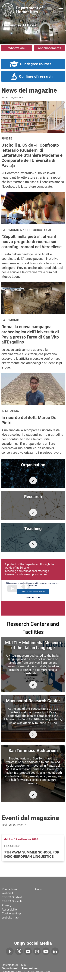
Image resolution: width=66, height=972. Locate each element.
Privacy (6, 905)
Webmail (7, 893)
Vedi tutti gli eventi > (13, 824)
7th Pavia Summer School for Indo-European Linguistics (31, 854)
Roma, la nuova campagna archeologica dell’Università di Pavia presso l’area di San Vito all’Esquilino (30, 334)
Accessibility (10, 909)
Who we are (16, 48)
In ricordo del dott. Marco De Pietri (28, 420)
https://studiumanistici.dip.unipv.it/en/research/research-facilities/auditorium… (33, 795)
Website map (10, 917)
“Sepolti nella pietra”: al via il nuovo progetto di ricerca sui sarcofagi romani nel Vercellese (31, 241)
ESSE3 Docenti (12, 901)
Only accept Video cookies (33, 592)
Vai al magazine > (12, 97)
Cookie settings (11, 913)
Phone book (9, 889)
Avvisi (38, 889)
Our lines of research (35, 76)
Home (61, 9)
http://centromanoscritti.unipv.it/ (33, 734)
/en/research (33, 512)
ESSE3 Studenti (12, 897)
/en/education (33, 544)
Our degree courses (35, 64)
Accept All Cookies (33, 597)
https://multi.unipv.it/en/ (33, 685)
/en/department (33, 480)
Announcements (49, 48)
